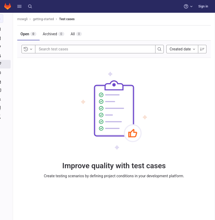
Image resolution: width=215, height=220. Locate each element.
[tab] (30, 34)
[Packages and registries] (7, 81)
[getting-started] (7, 18)
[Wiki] (7, 108)
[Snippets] (7, 117)
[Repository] (7, 38)
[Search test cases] (72, 49)
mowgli (24, 19)
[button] (19, 6)
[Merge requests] (7, 55)
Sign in (203, 6)
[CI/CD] (7, 64)
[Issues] (7, 46)
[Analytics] (7, 99)
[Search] (30, 6)
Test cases (69, 19)
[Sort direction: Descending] (202, 49)
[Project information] (7, 29)
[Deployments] (7, 73)
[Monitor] (7, 90)
